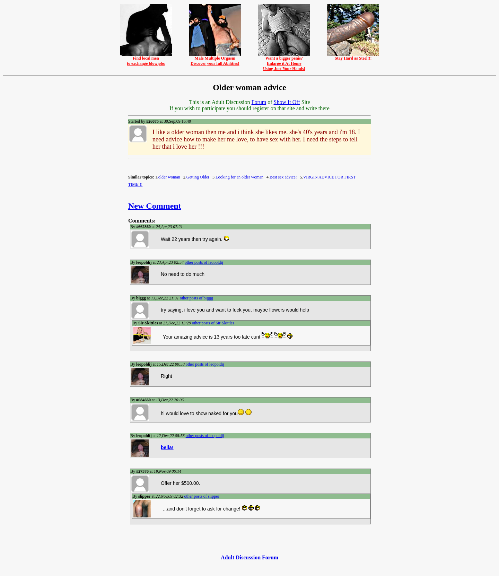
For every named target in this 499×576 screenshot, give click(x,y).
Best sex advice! (283, 177)
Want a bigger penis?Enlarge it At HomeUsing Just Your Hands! (284, 61)
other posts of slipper (201, 496)
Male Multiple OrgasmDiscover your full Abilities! (215, 59)
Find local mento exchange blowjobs (146, 59)
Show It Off (286, 102)
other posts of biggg (196, 298)
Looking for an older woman (239, 177)
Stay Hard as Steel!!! (353, 56)
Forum (258, 102)
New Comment (154, 205)
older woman (169, 177)
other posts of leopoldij (204, 262)
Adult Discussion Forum (249, 557)
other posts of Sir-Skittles (213, 323)
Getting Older (197, 177)
